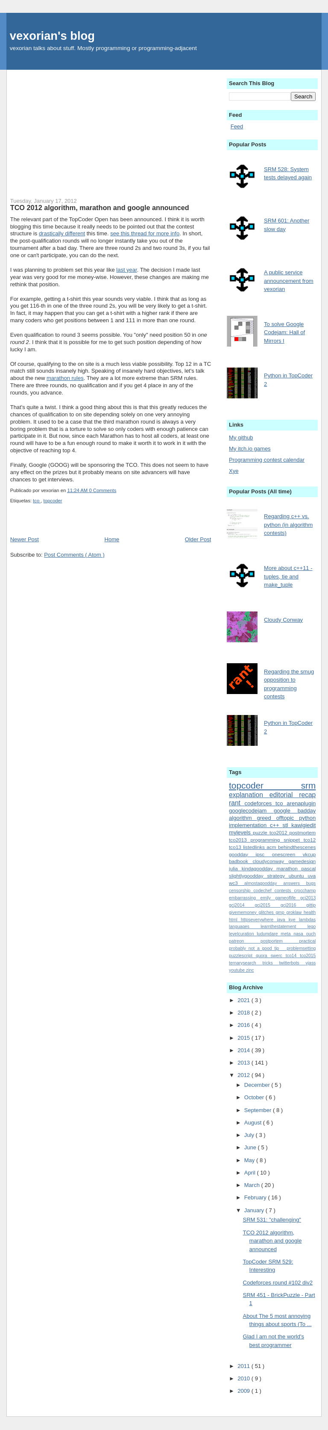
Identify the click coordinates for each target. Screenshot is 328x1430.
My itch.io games (250, 448)
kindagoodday (259, 868)
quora (263, 955)
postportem (280, 941)
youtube (237, 970)
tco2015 (308, 955)
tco (37, 500)
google (286, 810)
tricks (270, 963)
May (250, 1160)
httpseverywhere (259, 919)
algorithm (243, 818)
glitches (267, 912)
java (282, 919)
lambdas (307, 919)
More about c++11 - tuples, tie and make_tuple (288, 576)
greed (266, 818)
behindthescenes (297, 847)
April (250, 1172)
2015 (244, 1038)
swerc (278, 955)
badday (307, 810)
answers (294, 883)
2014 (244, 1050)
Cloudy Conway (283, 620)
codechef (263, 890)
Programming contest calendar (267, 460)
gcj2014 (242, 905)
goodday (242, 854)
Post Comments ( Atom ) (74, 555)
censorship (241, 890)
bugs (311, 883)
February (256, 1197)
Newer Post (24, 539)
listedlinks (254, 847)
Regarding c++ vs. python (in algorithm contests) (288, 524)
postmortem (303, 832)
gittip (311, 905)
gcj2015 (268, 905)
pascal (309, 868)
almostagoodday (263, 883)
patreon (245, 941)
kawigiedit (303, 825)
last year (126, 270)
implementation (249, 825)
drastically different (62, 233)
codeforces (260, 803)
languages (245, 926)
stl (286, 825)
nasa (299, 934)
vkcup (309, 854)
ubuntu (298, 875)
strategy (277, 875)
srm (308, 785)
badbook (240, 861)
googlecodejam (251, 810)
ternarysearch (245, 963)
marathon (288, 868)
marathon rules (65, 378)
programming (267, 840)
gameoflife (287, 898)
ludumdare (269, 934)
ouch (311, 934)
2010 (244, 1378)
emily (268, 898)
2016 (244, 1025)
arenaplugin (301, 803)
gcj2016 (293, 905)
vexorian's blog (52, 35)
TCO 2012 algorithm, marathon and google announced (99, 207)
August (253, 1122)
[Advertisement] (110, 130)
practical (307, 941)
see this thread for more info (144, 233)
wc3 (236, 883)
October (255, 1097)
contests (284, 890)
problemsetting (301, 948)
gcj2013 (308, 898)
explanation (249, 794)
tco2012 (279, 832)
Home (112, 539)
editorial (284, 794)
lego (312, 926)
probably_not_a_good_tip (258, 948)
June (251, 1147)
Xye (233, 471)
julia (235, 868)
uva (312, 875)
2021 (244, 1000)
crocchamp (305, 890)
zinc (250, 970)
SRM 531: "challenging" (272, 1219)
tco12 (310, 840)
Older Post (198, 539)
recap (307, 794)
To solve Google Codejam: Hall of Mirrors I (284, 332)
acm (272, 847)
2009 (244, 1391)
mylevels (241, 832)
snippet (294, 840)
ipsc (263, 854)
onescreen (287, 854)
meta (287, 934)
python (307, 818)
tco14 (293, 955)
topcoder (53, 500)
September (258, 1110)
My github (241, 437)
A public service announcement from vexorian (288, 280)
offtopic (287, 818)
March (252, 1185)
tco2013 (239, 840)
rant (237, 803)
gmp (280, 912)
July (250, 1135)
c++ (276, 825)
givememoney (243, 912)
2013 (244, 1062)
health (310, 912)
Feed (237, 126)
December (258, 1085)
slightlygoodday (248, 875)
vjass (311, 963)
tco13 (236, 847)
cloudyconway (271, 861)
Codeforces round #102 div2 (278, 1282)
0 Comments (102, 490)
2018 (244, 1012)
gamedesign (302, 861)
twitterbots (292, 963)
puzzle (261, 832)
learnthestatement (284, 926)
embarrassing (245, 898)
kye (294, 919)
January (255, 1210)
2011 (244, 1366)
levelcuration (243, 934)
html (235, 919)
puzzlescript (242, 955)
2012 (244, 1075)
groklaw (295, 912)
